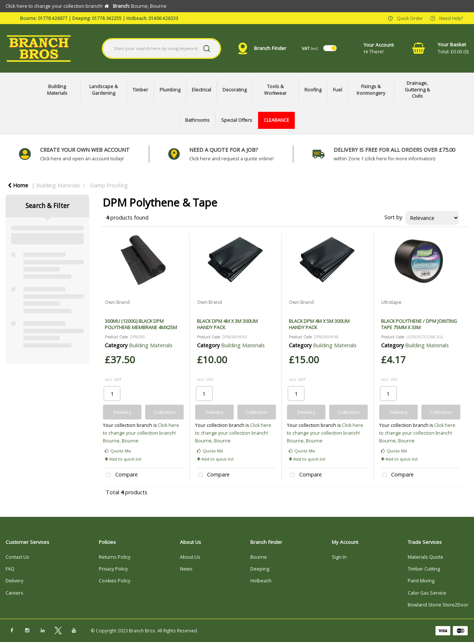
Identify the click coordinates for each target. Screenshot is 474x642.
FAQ (10, 569)
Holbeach (260, 581)
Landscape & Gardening (103, 89)
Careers (14, 593)
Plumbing (170, 90)
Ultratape (391, 302)
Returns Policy (114, 557)
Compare (120, 475)
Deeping (259, 569)
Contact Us (17, 557)
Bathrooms (197, 120)
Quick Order (410, 18)
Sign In (339, 557)
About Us (190, 557)
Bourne (258, 557)
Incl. (310, 48)
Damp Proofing (109, 185)
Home (18, 185)
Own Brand (117, 302)
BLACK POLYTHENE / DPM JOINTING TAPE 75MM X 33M (419, 324)
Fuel (337, 90)
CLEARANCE (276, 120)
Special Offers (236, 120)
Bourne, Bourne (120, 441)
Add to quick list (123, 459)
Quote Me (118, 451)
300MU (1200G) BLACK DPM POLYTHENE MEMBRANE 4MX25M (141, 324)
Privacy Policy (113, 569)
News (186, 569)
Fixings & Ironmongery (371, 89)
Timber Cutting (424, 569)
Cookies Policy (114, 581)
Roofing (312, 90)
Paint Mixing (421, 581)
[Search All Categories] (161, 48)
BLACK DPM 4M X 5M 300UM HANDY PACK (319, 324)
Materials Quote (425, 557)
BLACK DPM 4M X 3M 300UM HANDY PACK (227, 324)
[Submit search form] (207, 48)
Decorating (235, 90)
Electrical (201, 90)
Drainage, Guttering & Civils (417, 89)
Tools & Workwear (275, 89)
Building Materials (57, 89)
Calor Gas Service (427, 593)
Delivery (14, 581)
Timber (140, 90)
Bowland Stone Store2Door (438, 605)
